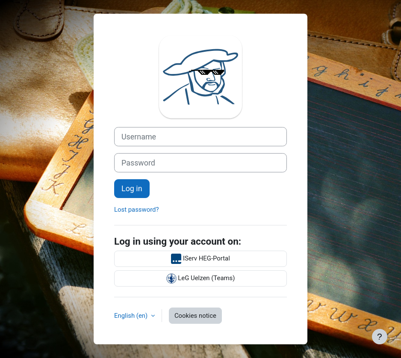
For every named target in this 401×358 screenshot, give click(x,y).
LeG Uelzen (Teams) (200, 278)
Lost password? (136, 209)
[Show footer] (379, 336)
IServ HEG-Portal (200, 259)
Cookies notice (195, 316)
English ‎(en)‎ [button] (131, 316)
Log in (131, 188)
